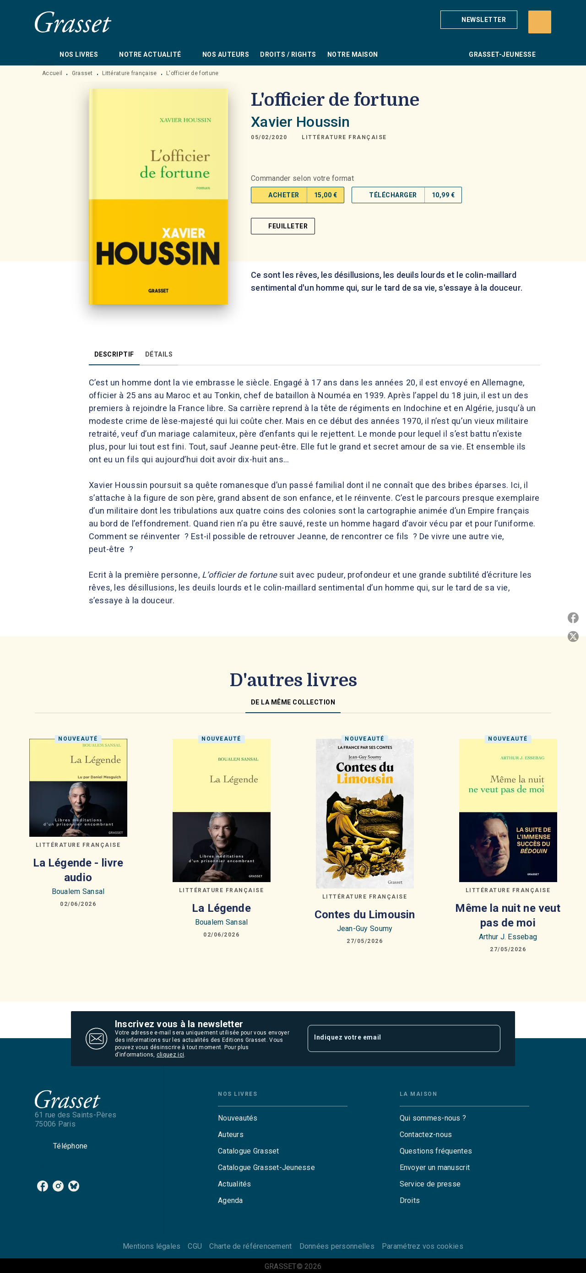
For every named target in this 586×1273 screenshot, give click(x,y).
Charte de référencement (250, 1246)
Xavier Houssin (300, 121)
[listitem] (42, 1186)
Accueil (52, 73)
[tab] (44, 54)
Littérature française (129, 73)
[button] (478, 20)
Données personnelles (336, 1246)
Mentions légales (151, 1246)
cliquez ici (170, 1054)
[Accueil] (73, 21)
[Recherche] (539, 22)
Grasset (82, 73)
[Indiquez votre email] (392, 1038)
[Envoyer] (489, 1039)
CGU (195, 1246)
